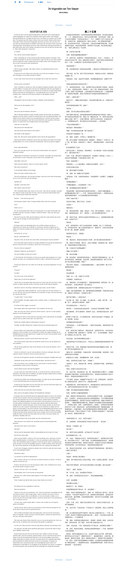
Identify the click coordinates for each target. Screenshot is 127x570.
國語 (41, 2)
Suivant (69, 25)
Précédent (59, 25)
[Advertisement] (63, 17)
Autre (49, 2)
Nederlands (29, 2)
